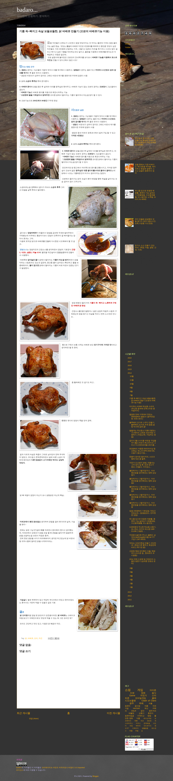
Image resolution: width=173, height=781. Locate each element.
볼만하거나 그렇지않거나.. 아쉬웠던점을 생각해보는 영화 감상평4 (142, 481)
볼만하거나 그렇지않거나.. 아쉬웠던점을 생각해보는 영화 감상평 (142, 505)
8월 (131, 391)
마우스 (138, 723)
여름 (146, 706)
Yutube (127, 47)
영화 (143, 693)
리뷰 (132, 693)
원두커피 (152, 711)
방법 (149, 716)
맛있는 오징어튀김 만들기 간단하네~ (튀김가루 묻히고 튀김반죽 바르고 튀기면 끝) (142, 545)
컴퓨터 (127, 706)
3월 (131, 580)
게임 (140, 690)
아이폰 (153, 690)
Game (132, 695)
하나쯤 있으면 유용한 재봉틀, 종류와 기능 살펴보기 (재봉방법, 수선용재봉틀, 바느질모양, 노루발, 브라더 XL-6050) (145, 195)
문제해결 (147, 723)
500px (127, 44)
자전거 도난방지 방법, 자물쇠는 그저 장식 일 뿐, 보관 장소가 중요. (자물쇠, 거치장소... (142, 465)
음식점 (137, 706)
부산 (146, 708)
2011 (130, 600)
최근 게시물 (23, 713)
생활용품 (145, 728)
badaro (19, 768)
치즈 (142, 721)
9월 (131, 388)
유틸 (136, 731)
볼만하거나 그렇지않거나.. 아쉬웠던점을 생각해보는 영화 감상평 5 (142, 473)
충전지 (150, 713)
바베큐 (30, 638)
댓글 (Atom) (33, 719)
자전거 (143, 695)
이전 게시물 (113, 713)
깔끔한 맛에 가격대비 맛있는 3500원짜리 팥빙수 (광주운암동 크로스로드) (142, 416)
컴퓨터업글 (129, 716)
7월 (131, 395)
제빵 (136, 721)
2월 (131, 583)
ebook (149, 721)
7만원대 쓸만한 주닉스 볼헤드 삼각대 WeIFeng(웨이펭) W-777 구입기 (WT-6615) (142, 537)
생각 (142, 711)
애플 (131, 731)
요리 (36, 638)
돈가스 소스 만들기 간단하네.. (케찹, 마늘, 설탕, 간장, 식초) (145, 248)
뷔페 (141, 703)
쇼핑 (128, 690)
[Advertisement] (143, 92)
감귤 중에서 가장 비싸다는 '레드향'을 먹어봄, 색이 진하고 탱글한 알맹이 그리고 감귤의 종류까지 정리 (145, 169)
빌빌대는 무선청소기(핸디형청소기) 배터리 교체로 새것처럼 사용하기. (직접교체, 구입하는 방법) (142, 434)
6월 (131, 568)
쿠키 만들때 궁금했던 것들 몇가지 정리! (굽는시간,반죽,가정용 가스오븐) (145, 221)
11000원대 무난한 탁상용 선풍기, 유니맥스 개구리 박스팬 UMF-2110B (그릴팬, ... (142, 529)
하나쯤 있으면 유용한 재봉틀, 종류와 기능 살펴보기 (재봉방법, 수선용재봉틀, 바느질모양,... (142, 521)
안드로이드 (147, 726)
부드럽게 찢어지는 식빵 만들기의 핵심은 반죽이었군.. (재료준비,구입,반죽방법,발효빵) (145, 141)
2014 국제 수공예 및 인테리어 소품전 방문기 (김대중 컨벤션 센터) (142, 561)
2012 (130, 596)
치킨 (40, 638)
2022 (130, 358)
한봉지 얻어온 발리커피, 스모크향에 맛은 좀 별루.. (142, 458)
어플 (150, 703)
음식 (154, 693)
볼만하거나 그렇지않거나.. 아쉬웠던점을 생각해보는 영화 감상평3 (142, 489)
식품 (138, 718)
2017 (130, 362)
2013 (130, 592)
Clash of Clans (149, 700)
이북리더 (135, 728)
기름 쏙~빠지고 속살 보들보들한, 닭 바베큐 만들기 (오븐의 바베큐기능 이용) (142, 400)
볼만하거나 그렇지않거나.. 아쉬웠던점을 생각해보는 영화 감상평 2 (142, 497)
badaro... (27, 9)
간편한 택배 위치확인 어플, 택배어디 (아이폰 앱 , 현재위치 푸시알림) (142, 553)
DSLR (133, 711)
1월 (131, 587)
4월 (131, 576)
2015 (130, 369)
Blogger (96, 776)
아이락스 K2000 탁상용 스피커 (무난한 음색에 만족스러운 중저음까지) (142, 408)
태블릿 (131, 713)
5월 (131, 572)
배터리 (138, 726)
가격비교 (140, 716)
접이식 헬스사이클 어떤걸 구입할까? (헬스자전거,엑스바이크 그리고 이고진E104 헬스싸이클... (142, 443)
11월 (132, 380)
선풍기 (141, 713)
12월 (132, 376)
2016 (130, 365)
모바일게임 (140, 698)
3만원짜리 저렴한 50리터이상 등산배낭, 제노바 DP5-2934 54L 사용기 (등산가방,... (142, 451)
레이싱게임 (147, 718)
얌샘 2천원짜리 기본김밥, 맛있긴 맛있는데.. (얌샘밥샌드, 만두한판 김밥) (142, 513)
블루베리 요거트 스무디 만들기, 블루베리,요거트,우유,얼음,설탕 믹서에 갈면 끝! (142, 425)
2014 (130, 373)
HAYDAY (136, 708)
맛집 (131, 726)
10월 (132, 384)
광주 (132, 703)
